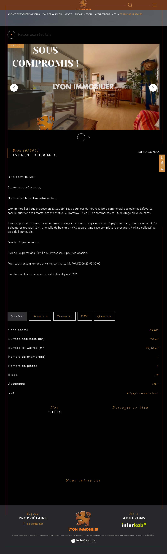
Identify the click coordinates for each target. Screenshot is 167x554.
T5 (115, 14)
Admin (118, 535)
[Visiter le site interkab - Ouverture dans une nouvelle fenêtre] (134, 525)
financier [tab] (64, 316)
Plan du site (90, 535)
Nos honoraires (76, 535)
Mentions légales (105, 535)
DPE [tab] (85, 316)
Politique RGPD (139, 535)
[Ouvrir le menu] (154, 5)
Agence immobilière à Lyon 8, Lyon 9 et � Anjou (35, 14)
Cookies (150, 535)
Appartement (102, 14)
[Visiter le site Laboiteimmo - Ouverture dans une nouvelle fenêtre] (83, 544)
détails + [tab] (40, 316)
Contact (162, 163)
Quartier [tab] (104, 316)
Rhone (79, 14)
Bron (89, 14)
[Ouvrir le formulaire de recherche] (130, 5)
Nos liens (126, 535)
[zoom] (83, 129)
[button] (153, 88)
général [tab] (17, 316)
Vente (68, 14)
